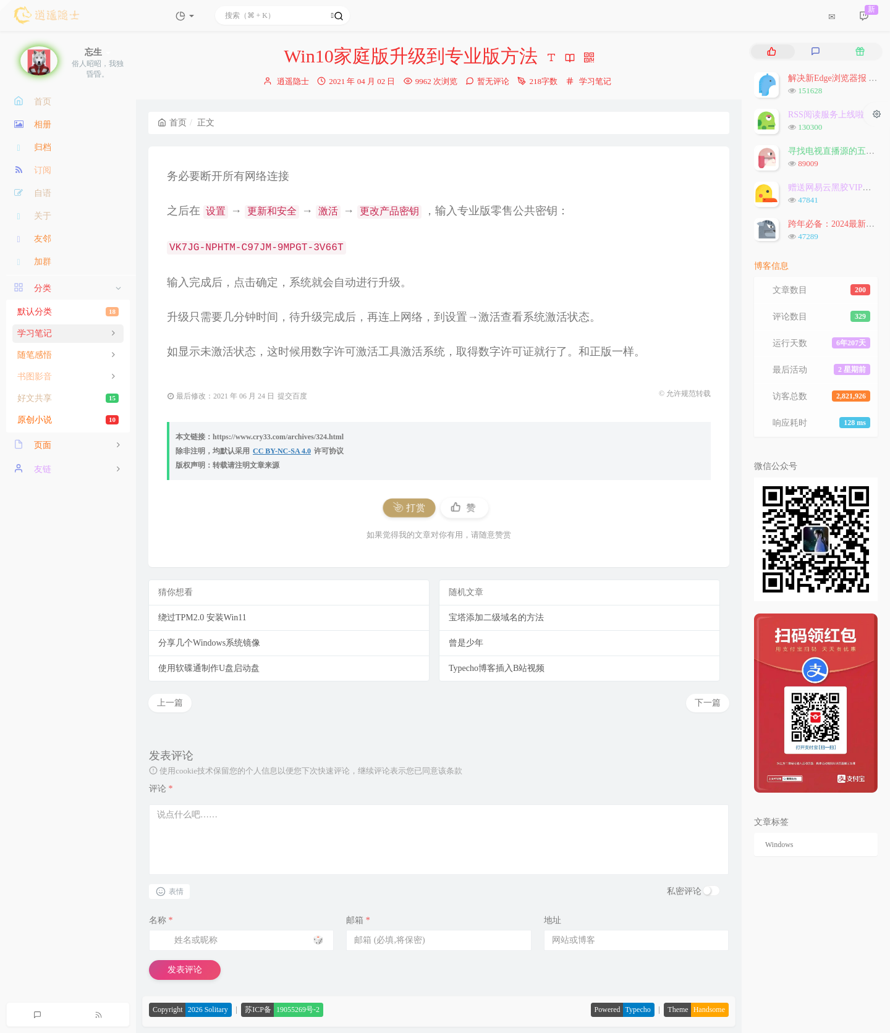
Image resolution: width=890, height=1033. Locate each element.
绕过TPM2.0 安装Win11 (202, 617)
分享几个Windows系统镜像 (209, 642)
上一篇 (170, 702)
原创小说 (68, 419)
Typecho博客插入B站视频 (497, 668)
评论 (161, 788)
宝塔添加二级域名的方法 (496, 617)
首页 (172, 122)
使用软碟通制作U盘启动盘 (209, 668)
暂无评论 (493, 81)
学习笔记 (595, 81)
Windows (779, 844)
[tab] (772, 51)
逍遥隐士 (293, 81)
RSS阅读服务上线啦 (826, 114)
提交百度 (292, 396)
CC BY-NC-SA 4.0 (282, 451)
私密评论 (684, 891)
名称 (161, 920)
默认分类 (68, 311)
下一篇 (708, 702)
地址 (552, 920)
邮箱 (358, 920)
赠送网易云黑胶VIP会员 (834, 187)
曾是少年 (466, 642)
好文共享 (68, 398)
